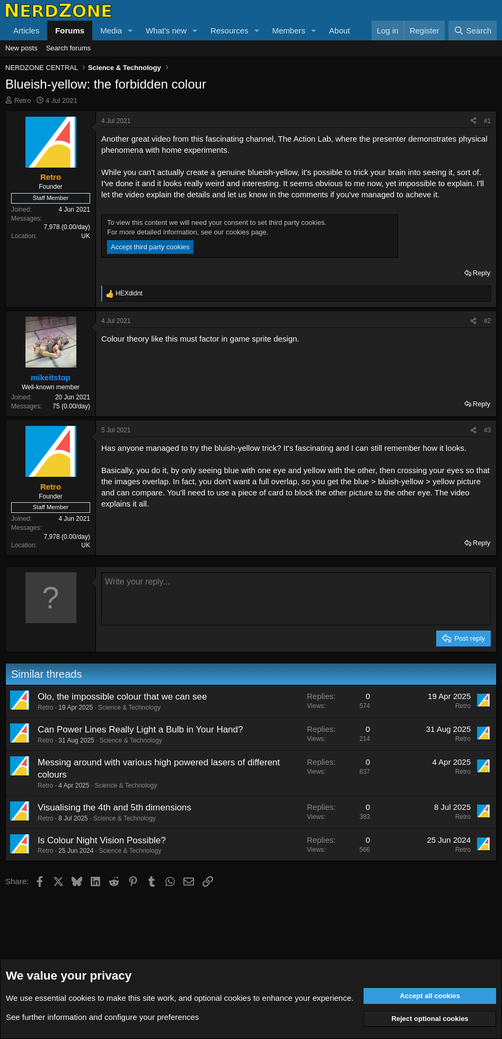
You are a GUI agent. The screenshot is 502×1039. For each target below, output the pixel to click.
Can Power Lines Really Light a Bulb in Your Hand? (140, 729)
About (339, 30)
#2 (487, 321)
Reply (481, 273)
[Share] (473, 121)
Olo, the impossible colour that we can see (122, 697)
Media (111, 30)
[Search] (472, 30)
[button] (130, 30)
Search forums (68, 48)
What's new (166, 30)
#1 (487, 121)
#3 (487, 430)
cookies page (246, 232)
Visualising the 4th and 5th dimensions (114, 807)
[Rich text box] (296, 598)
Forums (69, 30)
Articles (26, 30)
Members (288, 30)
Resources (229, 30)
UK (85, 236)
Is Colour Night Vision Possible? (102, 840)
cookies (81, 997)
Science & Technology (129, 707)
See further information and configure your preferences (102, 1016)
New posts (21, 48)
